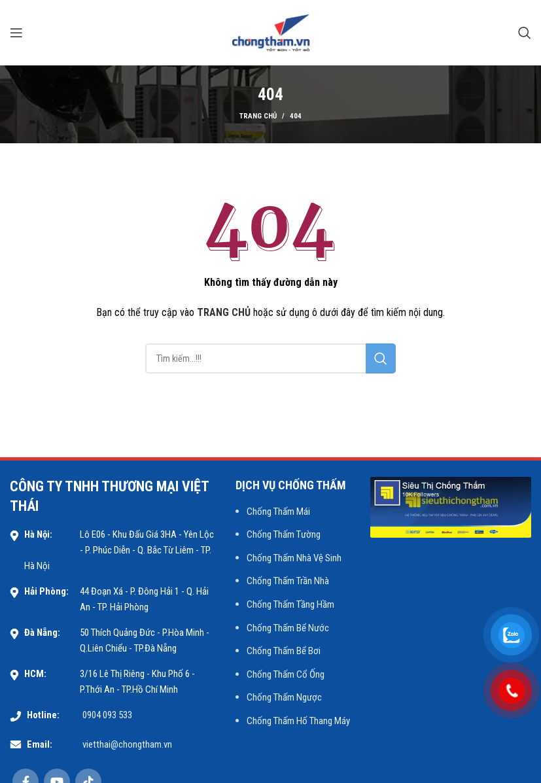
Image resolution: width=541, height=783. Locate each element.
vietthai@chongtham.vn (127, 744)
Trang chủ (258, 116)
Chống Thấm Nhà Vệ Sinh (294, 558)
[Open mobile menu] (16, 33)
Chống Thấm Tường (284, 534)
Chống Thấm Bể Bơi (284, 651)
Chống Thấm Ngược (284, 697)
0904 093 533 (107, 715)
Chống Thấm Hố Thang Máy (298, 721)
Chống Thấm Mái (278, 511)
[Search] (525, 33)
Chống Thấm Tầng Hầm (290, 604)
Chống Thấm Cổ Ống (285, 674)
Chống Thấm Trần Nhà (288, 581)
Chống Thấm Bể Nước (288, 628)
